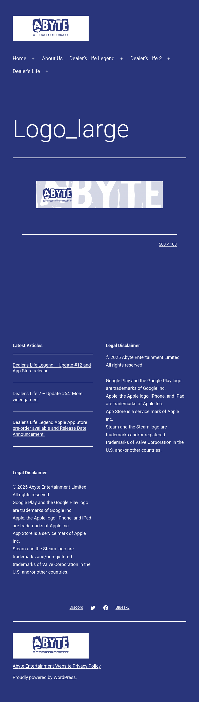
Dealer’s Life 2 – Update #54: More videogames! (48, 396)
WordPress (65, 677)
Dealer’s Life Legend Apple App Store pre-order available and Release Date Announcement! (50, 428)
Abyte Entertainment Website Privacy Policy (57, 666)
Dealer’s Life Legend (92, 58)
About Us (52, 58)
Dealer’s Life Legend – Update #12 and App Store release (52, 367)
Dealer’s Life (26, 71)
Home (19, 58)
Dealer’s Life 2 (146, 58)
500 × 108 (168, 244)
